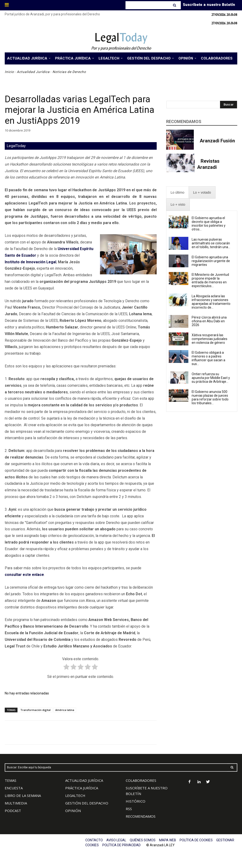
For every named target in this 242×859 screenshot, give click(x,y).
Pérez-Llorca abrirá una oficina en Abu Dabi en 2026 (209, 321)
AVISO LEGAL (116, 840)
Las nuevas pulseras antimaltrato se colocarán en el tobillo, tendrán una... (211, 243)
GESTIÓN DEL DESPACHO (86, 803)
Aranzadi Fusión (217, 141)
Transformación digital (35, 710)
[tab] (177, 192)
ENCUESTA (14, 788)
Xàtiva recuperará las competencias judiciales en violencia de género (209, 338)
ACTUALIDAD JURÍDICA (84, 780)
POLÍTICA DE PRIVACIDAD (121, 845)
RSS (129, 808)
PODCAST (13, 810)
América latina (64, 710)
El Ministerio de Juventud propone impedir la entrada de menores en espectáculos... (210, 280)
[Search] (175, 5)
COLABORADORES (141, 780)
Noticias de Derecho (69, 72)
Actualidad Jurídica (33, 72)
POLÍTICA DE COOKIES (196, 840)
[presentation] (177, 192)
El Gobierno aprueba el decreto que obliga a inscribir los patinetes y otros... (208, 223)
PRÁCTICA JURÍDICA (81, 788)
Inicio (9, 72)
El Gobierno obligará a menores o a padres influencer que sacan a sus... (208, 358)
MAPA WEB (167, 840)
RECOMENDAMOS (141, 816)
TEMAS (10, 780)
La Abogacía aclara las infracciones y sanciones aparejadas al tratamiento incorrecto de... (211, 301)
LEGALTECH (75, 795)
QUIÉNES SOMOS (143, 840)
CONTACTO (94, 840)
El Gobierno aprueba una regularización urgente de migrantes (211, 261)
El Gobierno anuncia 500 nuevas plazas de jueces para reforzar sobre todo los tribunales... (210, 397)
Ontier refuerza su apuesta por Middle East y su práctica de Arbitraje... (211, 377)
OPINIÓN (73, 810)
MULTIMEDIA (16, 803)
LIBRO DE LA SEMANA (23, 795)
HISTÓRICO (135, 801)
